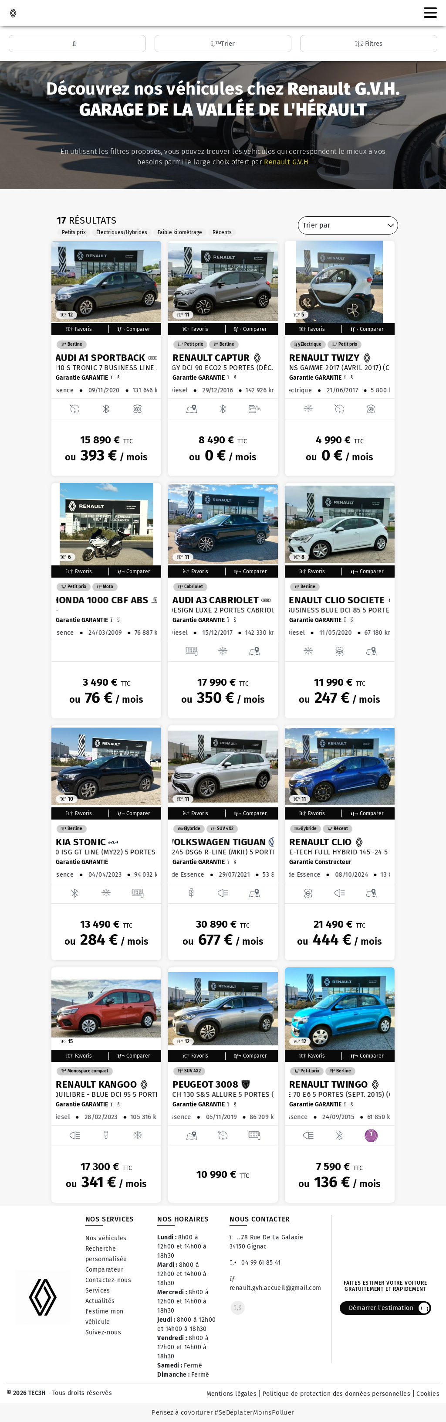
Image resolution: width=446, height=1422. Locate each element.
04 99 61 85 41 (255, 1262)
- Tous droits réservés (79, 1393)
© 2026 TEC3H (26, 1393)
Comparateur (104, 1269)
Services (97, 1290)
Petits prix (74, 232)
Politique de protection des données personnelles (336, 1394)
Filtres (368, 44)
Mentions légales (231, 1394)
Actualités (100, 1301)
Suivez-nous (103, 1332)
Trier (223, 44)
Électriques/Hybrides (121, 232)
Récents (222, 232)
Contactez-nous (108, 1280)
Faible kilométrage (180, 232)
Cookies (427, 1394)
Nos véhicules (106, 1238)
